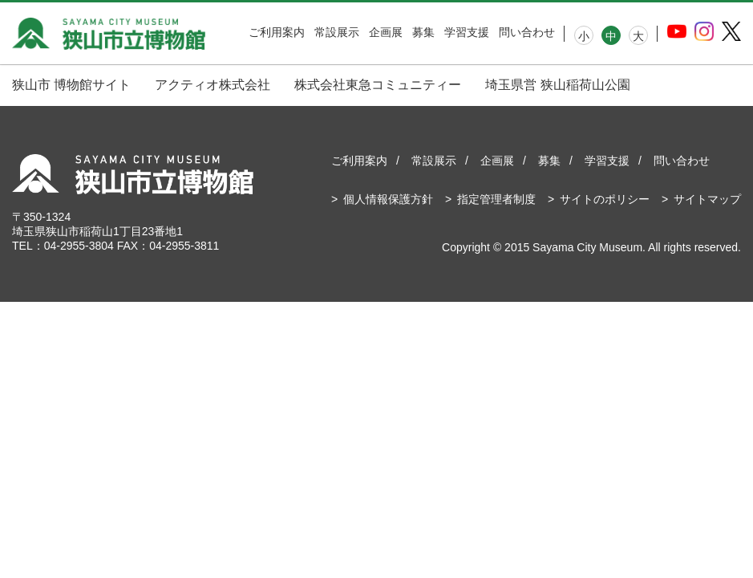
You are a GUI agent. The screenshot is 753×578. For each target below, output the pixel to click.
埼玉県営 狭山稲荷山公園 (557, 85)
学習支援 (466, 32)
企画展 (386, 32)
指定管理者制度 (496, 199)
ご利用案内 (277, 32)
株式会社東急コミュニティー (377, 85)
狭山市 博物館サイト (71, 85)
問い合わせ (527, 32)
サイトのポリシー (605, 199)
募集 (423, 32)
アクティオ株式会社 (212, 85)
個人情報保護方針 (388, 199)
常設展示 (336, 32)
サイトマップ (707, 199)
